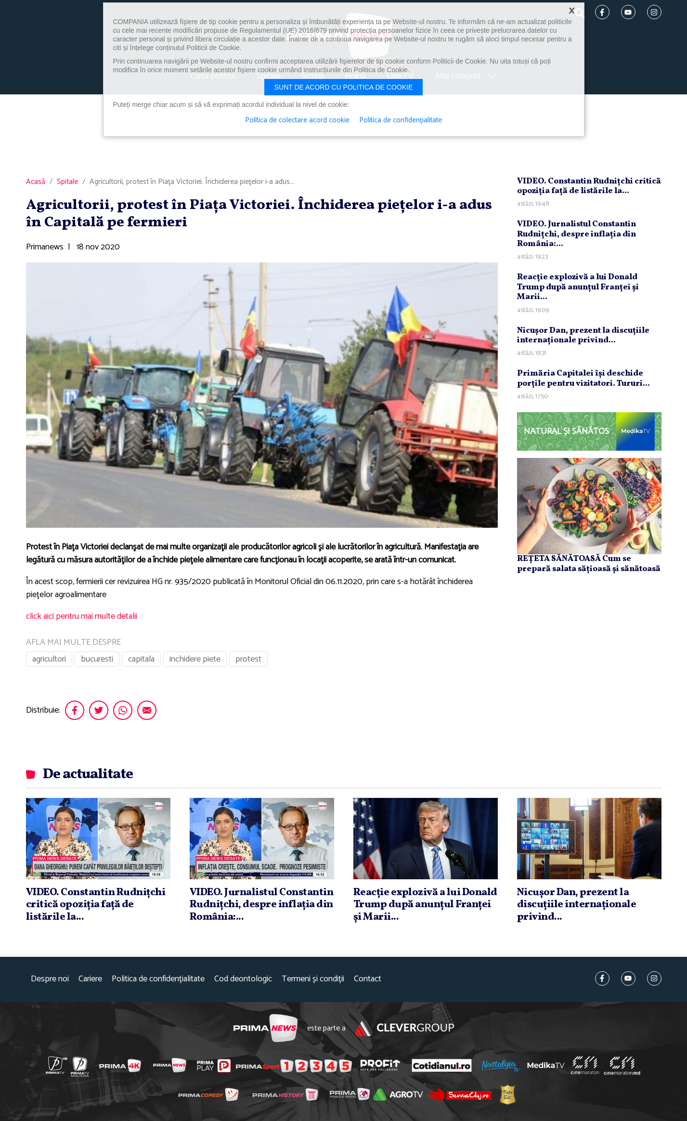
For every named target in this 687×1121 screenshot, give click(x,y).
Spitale (67, 182)
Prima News (265, 1028)
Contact (367, 979)
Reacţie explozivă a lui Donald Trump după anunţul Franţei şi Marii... (578, 287)
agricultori (49, 659)
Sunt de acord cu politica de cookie (343, 87)
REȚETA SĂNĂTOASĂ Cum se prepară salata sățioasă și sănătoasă (589, 563)
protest (248, 659)
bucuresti (97, 659)
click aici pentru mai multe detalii (81, 616)
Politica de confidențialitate (158, 979)
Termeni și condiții (313, 979)
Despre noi (50, 979)
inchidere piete (194, 659)
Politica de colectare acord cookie (297, 120)
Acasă (35, 182)
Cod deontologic (243, 979)
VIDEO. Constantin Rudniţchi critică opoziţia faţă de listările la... (589, 186)
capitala (141, 659)
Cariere (90, 979)
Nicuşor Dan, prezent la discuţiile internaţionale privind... (583, 335)
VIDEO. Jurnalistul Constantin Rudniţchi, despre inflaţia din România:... (576, 234)
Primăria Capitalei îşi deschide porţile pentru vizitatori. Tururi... (583, 378)
